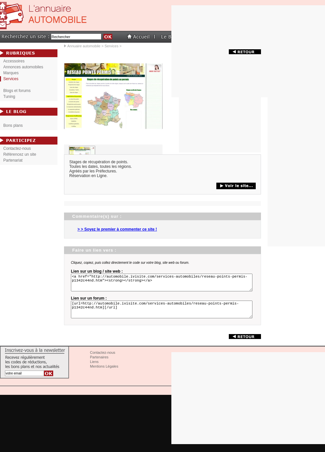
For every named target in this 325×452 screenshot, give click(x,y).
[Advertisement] (220, 111)
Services (111, 46)
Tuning (9, 96)
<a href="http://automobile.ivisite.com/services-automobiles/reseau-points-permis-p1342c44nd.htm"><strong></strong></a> (163, 284)
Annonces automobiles (23, 67)
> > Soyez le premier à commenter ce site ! (117, 229)
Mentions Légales (104, 374)
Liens (94, 370)
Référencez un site (19, 154)
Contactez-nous (17, 148)
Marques (11, 73)
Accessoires (14, 61)
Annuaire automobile (83, 46)
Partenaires (99, 365)
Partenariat (13, 160)
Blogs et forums (17, 90)
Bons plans (13, 125)
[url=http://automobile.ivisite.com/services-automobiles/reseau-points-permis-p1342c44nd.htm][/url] (163, 315)
